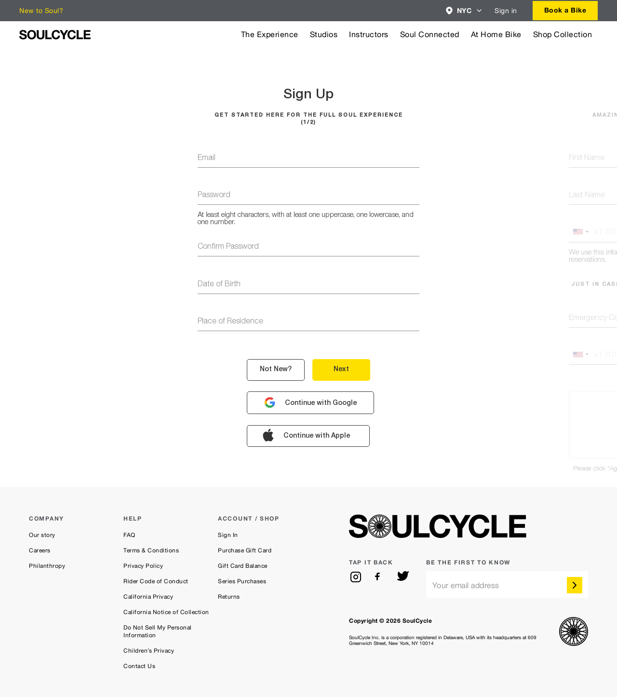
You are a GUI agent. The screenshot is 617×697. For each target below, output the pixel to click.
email (206, 158)
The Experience (269, 34)
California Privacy (148, 596)
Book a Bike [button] (565, 10)
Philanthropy (47, 566)
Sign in (506, 10)
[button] (464, 10)
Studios (324, 34)
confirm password (228, 247)
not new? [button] (276, 369)
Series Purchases (242, 581)
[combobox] (464, 10)
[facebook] (379, 577)
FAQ (129, 535)
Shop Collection (562, 34)
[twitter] (403, 577)
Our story (42, 535)
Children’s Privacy (148, 650)
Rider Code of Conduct (155, 581)
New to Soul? (41, 10)
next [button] (341, 369)
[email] (507, 584)
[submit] (574, 585)
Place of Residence (230, 322)
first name (586, 158)
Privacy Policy (143, 566)
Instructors (369, 34)
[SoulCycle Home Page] (55, 35)
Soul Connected (429, 34)
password (214, 196)
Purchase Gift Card (244, 550)
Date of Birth (219, 285)
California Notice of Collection (166, 612)
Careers (40, 550)
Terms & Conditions (151, 550)
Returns (229, 596)
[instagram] (356, 577)
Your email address (465, 585)
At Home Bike (496, 34)
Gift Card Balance (243, 566)
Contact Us (139, 666)
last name (587, 196)
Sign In (228, 535)
